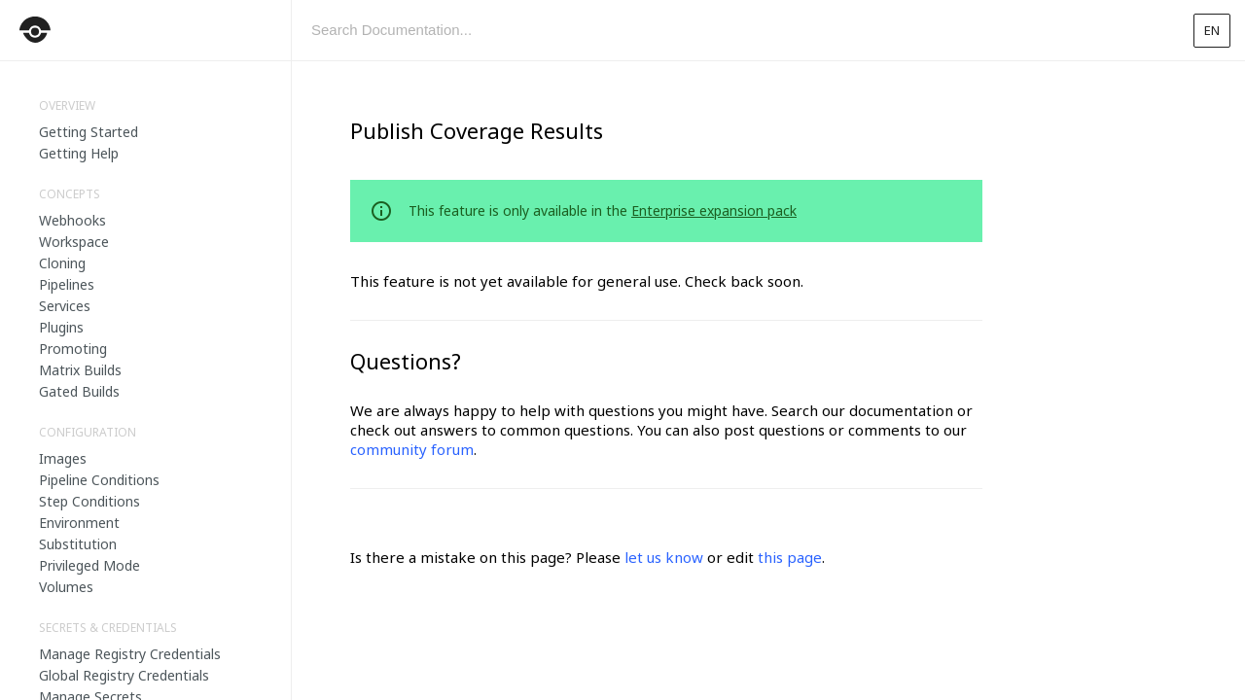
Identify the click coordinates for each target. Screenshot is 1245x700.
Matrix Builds (80, 370)
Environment (79, 522)
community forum (412, 449)
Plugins (61, 327)
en (1212, 30)
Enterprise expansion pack (714, 210)
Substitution (78, 544)
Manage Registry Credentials (130, 654)
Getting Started (88, 131)
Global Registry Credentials (124, 675)
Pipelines (66, 284)
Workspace (74, 241)
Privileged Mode (89, 565)
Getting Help (79, 153)
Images (63, 458)
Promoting (73, 348)
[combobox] (734, 30)
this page (790, 557)
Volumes (66, 587)
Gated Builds (79, 391)
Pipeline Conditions (99, 480)
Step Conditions (89, 501)
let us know (663, 557)
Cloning (62, 263)
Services (64, 306)
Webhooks (72, 220)
